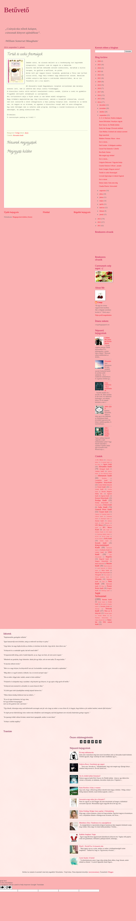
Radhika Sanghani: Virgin (87, 834)
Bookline (104, 478)
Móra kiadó (105, 570)
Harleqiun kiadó (105, 518)
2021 (99, 78)
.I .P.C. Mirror (99, 460)
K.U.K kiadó (105, 536)
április (101, 204)
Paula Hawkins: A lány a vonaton (90, 788)
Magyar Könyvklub (101, 561)
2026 (99, 61)
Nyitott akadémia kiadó (102, 577)
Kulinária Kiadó (105, 550)
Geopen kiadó (103, 512)
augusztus (102, 190)
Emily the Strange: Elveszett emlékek (111, 128)
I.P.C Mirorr (99, 525)
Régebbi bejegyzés (82, 212)
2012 (99, 222)
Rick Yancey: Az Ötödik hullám (109, 125)
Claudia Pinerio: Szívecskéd (108, 186)
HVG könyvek (105, 523)
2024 (99, 68)
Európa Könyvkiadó (101, 503)
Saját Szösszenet (100, 595)
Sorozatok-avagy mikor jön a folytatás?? (92, 799)
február (101, 211)
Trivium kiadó (108, 613)
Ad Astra (97, 464)
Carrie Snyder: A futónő (87, 858)
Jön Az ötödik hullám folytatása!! (90, 776)
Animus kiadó (99, 471)
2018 (99, 88)
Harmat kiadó (99, 521)
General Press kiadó (103, 509)
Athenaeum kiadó (105, 476)
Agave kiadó (107, 464)
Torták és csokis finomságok (108, 173)
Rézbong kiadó (106, 590)
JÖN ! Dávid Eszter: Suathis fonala (107, 432)
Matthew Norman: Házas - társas (109, 138)
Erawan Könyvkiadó (101, 498)
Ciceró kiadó (101, 487)
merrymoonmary (94, 872)
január (101, 214)
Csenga (99, 302)
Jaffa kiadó (106, 529)
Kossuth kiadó (100, 543)
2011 (99, 226)
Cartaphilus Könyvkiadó (103, 482)
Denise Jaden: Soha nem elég (108, 183)
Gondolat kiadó (106, 514)
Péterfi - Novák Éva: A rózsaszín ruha (91, 846)
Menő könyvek (108, 566)
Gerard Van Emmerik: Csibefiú (109, 149)
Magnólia (109, 557)
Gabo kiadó (102, 507)
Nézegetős (98, 575)
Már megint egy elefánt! (106, 155)
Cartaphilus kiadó (101, 480)
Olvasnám (108, 361)
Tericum (97, 608)
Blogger (110, 872)
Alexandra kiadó (18, 135)
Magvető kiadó (104, 559)
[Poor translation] (8, 887)
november (102, 108)
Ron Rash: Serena (104, 152)
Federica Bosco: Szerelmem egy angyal (91, 764)
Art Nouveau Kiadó (106, 473)
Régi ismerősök (104, 135)
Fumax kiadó (107, 505)
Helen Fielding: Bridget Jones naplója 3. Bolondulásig (96, 811)
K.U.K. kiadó (98, 538)
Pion (103, 586)
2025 (99, 65)
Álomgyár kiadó (104, 469)
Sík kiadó (103, 604)
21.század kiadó (105, 462)
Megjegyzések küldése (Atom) (22, 217)
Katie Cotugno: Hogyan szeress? (109, 169)
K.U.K (96, 536)
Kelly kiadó (108, 538)
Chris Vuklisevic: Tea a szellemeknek (108, 386)
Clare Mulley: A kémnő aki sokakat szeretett (113, 132)
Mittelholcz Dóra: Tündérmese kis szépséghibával (95, 823)
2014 (99, 102)
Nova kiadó (107, 574)
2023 (99, 71)
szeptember (103, 115)
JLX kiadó (109, 532)
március (102, 207)
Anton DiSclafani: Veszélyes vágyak (110, 121)
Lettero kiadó (99, 552)
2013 (99, 219)
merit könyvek (101, 568)
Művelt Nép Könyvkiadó (102, 572)
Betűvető (16, 10)
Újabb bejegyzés (11, 212)
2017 (99, 92)
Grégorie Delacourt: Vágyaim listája (110, 162)
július (101, 194)
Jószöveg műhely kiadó (103, 534)
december (102, 105)
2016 (99, 95)
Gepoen (97, 514)
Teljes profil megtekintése (103, 315)
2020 (99, 82)
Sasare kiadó (101, 602)
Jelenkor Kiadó (99, 532)
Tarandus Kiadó (105, 606)
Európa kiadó (101, 500)
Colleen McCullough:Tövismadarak (108, 340)
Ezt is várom (103, 179)
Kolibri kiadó (104, 540)
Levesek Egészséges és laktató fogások (111, 176)
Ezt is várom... (103, 159)
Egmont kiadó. (105, 496)
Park (103, 581)
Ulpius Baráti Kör (100, 620)
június (101, 197)
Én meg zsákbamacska (86, 752)
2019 (99, 85)
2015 (99, 99)
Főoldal (46, 212)
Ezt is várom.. (103, 142)
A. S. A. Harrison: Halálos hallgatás (110, 118)
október (102, 112)
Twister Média (102, 615)
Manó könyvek (99, 563)
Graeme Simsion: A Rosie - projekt (110, 166)
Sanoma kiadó (107, 599)
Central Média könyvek (105, 485)
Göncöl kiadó (99, 516)
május (101, 201)
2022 (99, 75)
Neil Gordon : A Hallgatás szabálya (110, 145)
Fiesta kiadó (98, 505)
